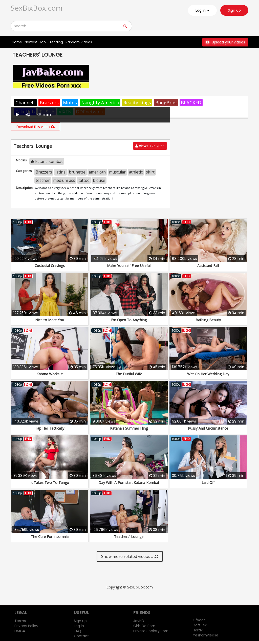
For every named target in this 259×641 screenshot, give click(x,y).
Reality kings (137, 103)
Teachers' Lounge (128, 536)
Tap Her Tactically (49, 428)
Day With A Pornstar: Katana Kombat (128, 482)
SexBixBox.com (36, 8)
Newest (31, 42)
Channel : (25, 103)
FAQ (77, 630)
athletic (136, 172)
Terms (20, 620)
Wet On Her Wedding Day (208, 374)
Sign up (234, 10)
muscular (117, 172)
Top (42, 42)
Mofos (70, 103)
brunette (77, 172)
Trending (55, 42)
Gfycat (199, 620)
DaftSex (200, 625)
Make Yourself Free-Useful (128, 265)
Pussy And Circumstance (208, 428)
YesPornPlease (205, 635)
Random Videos (79, 42)
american (97, 172)
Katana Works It (49, 374)
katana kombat (47, 161)
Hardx (198, 630)
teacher (43, 180)
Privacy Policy (26, 625)
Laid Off (208, 482)
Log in (79, 625)
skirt (150, 172)
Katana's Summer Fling (129, 428)
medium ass (64, 180)
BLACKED (191, 103)
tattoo (84, 180)
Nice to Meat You (49, 319)
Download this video (35, 126)
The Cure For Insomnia (50, 536)
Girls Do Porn (144, 625)
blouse (99, 180)
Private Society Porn (150, 630)
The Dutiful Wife (129, 374)
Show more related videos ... (129, 556)
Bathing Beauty (208, 319)
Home (17, 42)
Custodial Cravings (50, 265)
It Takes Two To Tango (49, 482)
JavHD (138, 620)
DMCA (19, 630)
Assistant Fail (208, 265)
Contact (81, 635)
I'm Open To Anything (129, 319)
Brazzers (49, 103)
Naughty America (100, 103)
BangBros (166, 103)
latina (60, 172)
